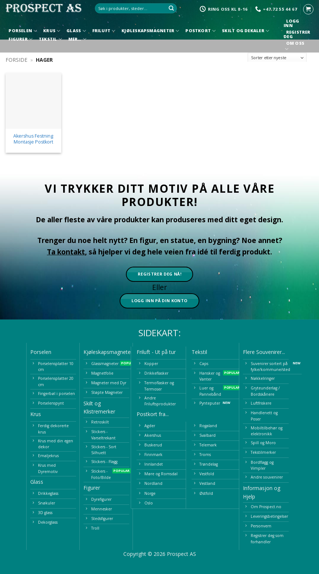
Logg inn (291, 23)
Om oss (295, 47)
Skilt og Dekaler (245, 30)
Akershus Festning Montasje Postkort (33, 139)
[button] (308, 9)
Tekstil (50, 39)
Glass (76, 30)
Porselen (22, 30)
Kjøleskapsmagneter (150, 30)
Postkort (200, 30)
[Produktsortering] (277, 58)
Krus (51, 30)
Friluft (104, 30)
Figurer (20, 39)
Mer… (77, 39)
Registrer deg (297, 34)
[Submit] (171, 8)
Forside (16, 59)
